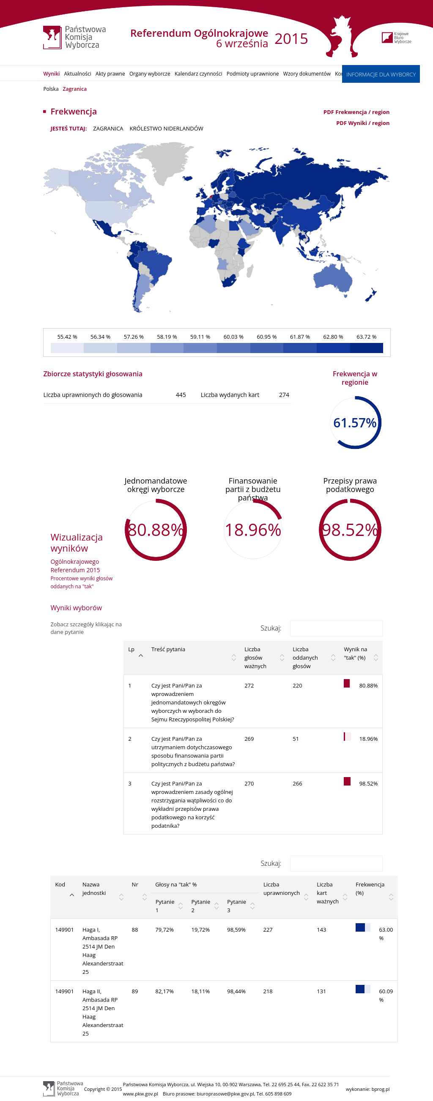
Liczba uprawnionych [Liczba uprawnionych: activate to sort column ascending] (281, 889)
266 (297, 783)
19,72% (200, 929)
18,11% (200, 991)
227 (267, 929)
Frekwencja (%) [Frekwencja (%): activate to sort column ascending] (370, 889)
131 (321, 991)
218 (267, 991)
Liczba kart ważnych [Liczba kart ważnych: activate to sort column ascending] (328, 893)
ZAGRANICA (108, 128)
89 (135, 991)
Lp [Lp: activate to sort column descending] (131, 649)
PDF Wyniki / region (362, 123)
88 (135, 929)
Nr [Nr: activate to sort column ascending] (135, 884)
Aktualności (77, 73)
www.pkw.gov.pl (140, 1093)
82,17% (164, 991)
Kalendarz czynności (198, 73)
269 (249, 738)
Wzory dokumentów (307, 73)
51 (296, 738)
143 (321, 929)
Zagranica (75, 88)
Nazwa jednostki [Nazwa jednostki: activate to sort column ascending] (94, 889)
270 (249, 783)
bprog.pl (381, 1089)
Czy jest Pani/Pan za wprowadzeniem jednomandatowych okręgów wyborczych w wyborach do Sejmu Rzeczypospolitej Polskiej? (192, 702)
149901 (64, 929)
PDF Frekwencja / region (356, 112)
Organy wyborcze (149, 73)
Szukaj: (321, 628)
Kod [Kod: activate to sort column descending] (60, 884)
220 (297, 685)
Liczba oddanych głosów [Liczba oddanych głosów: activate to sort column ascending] (305, 657)
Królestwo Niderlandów (166, 128)
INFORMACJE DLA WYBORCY (381, 74)
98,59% (236, 929)
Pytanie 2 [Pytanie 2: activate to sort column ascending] (200, 906)
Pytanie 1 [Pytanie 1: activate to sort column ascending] (165, 906)
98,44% (236, 991)
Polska (50, 88)
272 (249, 685)
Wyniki (51, 73)
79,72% (164, 929)
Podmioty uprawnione (253, 73)
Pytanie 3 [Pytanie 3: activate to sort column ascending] (236, 906)
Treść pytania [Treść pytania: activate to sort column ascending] (168, 649)
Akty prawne (110, 73)
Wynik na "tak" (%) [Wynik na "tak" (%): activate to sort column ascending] (355, 653)
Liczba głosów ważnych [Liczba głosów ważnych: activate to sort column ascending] (255, 657)
